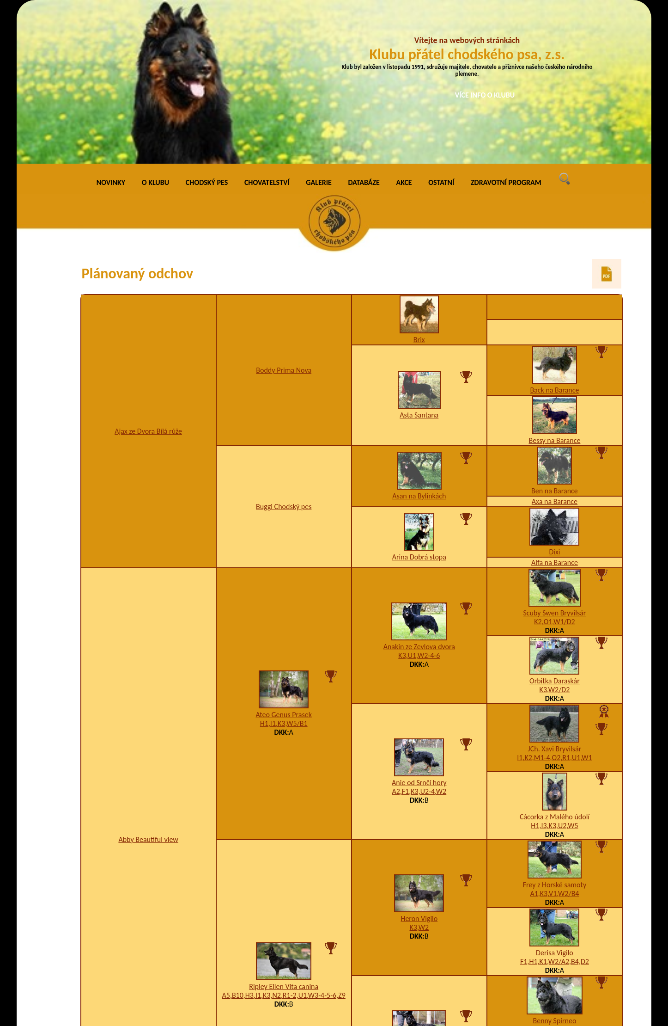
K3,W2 (419, 772)
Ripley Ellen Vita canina (283, 831)
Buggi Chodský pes (283, 351)
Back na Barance (554, 234)
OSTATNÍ (441, 27)
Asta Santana (419, 260)
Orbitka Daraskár (554, 525)
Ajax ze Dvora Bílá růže (148, 275)
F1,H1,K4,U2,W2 (554, 942)
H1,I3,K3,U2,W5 (554, 670)
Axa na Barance (554, 346)
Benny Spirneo (555, 865)
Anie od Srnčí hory (419, 627)
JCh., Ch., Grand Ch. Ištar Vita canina (554, 933)
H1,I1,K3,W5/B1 (284, 568)
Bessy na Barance (555, 285)
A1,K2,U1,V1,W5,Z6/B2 (554, 874)
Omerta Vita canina (419, 899)
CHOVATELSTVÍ (267, 27)
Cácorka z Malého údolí (554, 661)
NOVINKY (111, 27)
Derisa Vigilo (554, 797)
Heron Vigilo (419, 763)
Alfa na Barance (554, 407)
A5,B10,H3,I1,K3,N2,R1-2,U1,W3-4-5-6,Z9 (284, 840)
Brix (419, 184)
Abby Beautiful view (148, 684)
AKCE (404, 27)
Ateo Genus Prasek (283, 559)
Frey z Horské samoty (554, 729)
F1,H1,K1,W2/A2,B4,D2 (554, 806)
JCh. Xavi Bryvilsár (555, 593)
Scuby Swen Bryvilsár (554, 457)
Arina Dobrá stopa (419, 402)
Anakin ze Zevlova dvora (419, 491)
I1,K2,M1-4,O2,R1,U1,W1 (554, 602)
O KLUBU (155, 27)
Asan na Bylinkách (419, 341)
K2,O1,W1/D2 (554, 466)
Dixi (554, 396)
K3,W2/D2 (555, 534)
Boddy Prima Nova (283, 214)
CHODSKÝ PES (207, 27)
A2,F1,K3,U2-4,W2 (419, 636)
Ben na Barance (554, 335)
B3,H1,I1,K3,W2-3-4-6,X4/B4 (419, 908)
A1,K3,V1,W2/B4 (554, 738)
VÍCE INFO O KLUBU (485, 95)
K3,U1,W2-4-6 (419, 500)
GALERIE (319, 27)
